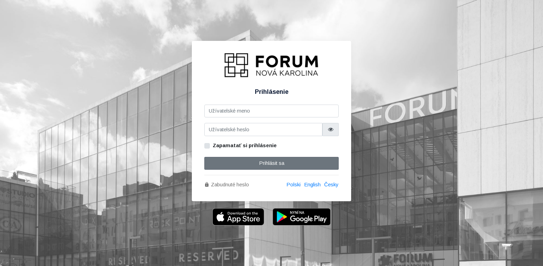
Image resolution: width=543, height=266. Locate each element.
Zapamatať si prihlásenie (245, 145)
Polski (293, 184)
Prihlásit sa (271, 163)
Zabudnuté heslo (226, 184)
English (312, 184)
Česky (331, 184)
